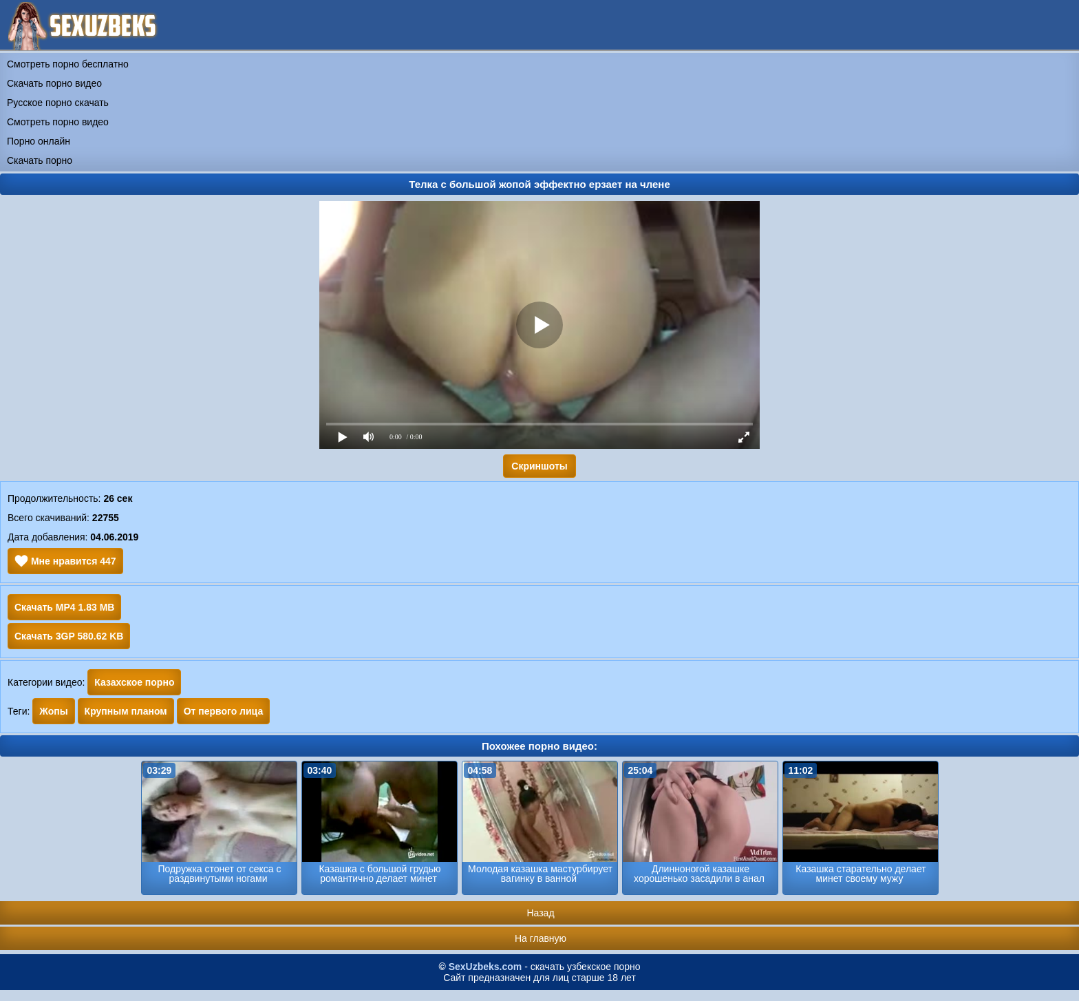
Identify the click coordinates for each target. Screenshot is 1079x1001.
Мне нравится (65, 561)
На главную (540, 938)
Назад (540, 912)
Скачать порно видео (54, 83)
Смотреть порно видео (58, 121)
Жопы (53, 711)
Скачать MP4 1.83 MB (64, 607)
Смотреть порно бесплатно (68, 64)
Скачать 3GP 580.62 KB (68, 636)
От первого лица (224, 711)
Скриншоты (539, 466)
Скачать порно (39, 160)
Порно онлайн (38, 141)
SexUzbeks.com (485, 966)
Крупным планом (126, 711)
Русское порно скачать (58, 102)
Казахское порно (134, 682)
